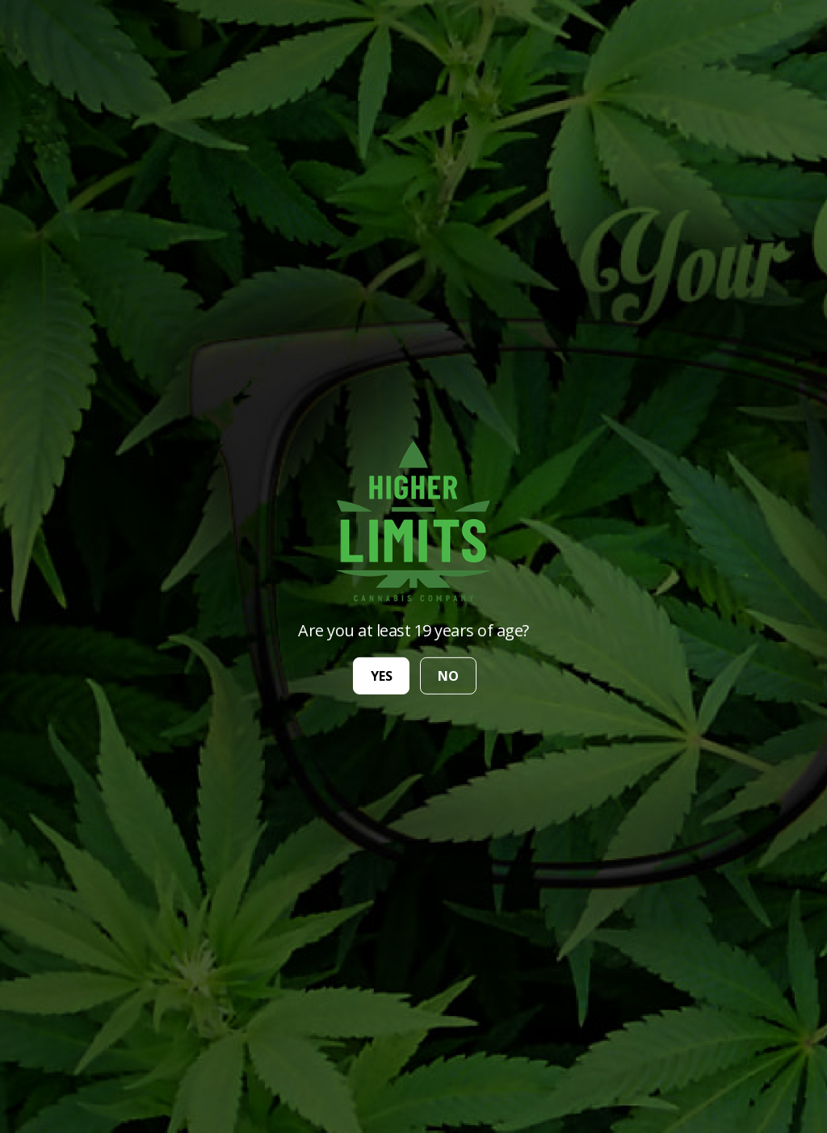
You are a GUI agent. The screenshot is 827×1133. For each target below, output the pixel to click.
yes (382, 676)
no (448, 676)
